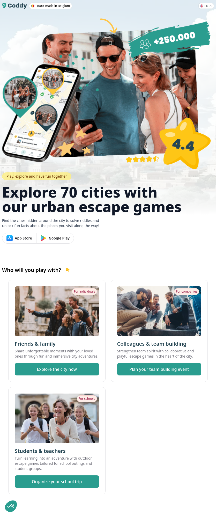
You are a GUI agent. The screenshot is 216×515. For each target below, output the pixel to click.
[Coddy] (14, 6)
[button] (11, 506)
